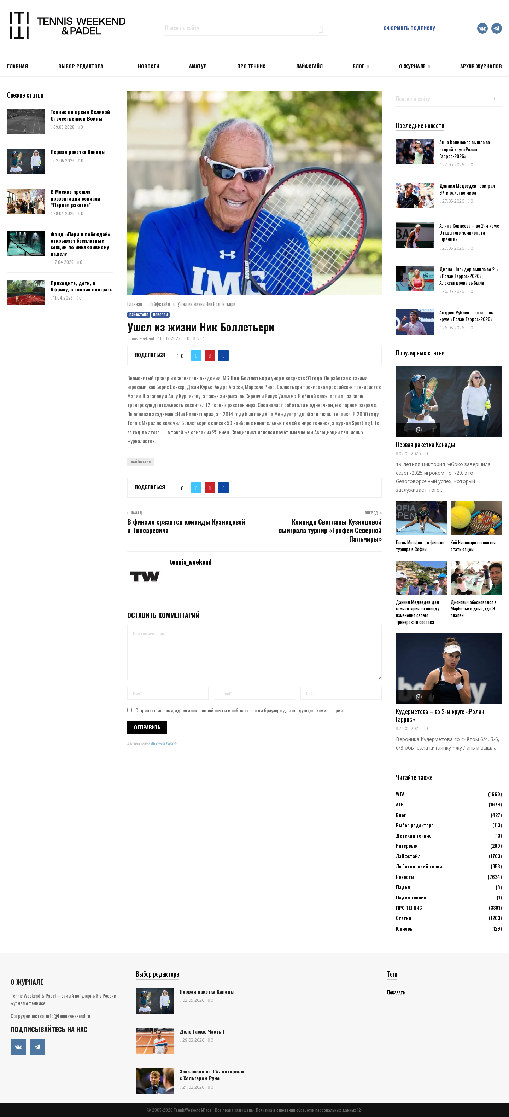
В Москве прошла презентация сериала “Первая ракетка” (75, 198)
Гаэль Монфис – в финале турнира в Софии (420, 545)
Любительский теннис (420, 866)
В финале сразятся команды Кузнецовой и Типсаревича (186, 526)
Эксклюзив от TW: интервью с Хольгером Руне (212, 1074)
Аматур (198, 66)
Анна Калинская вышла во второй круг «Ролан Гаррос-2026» (464, 148)
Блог (358, 66)
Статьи (403, 917)
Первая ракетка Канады (78, 151)
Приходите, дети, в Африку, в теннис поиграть (82, 286)
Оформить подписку (409, 27)
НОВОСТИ (148, 66)
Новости (160, 314)
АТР (400, 804)
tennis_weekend (141, 338)
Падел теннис (411, 897)
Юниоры (405, 928)
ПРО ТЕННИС (251, 66)
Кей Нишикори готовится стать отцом (473, 545)
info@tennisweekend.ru (68, 1015)
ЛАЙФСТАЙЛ (309, 66)
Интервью (406, 845)
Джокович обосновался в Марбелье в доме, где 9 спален (474, 608)
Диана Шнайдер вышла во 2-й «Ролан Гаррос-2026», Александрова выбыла (469, 275)
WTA (400, 794)
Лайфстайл (138, 314)
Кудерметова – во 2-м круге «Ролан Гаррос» (440, 715)
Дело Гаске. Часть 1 (202, 1031)
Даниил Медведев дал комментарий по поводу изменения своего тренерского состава (417, 611)
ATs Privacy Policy (162, 743)
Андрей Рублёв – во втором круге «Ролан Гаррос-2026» (466, 315)
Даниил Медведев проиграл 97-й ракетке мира (467, 189)
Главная (17, 66)
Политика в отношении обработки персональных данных (306, 1110)
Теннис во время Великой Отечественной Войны (80, 115)
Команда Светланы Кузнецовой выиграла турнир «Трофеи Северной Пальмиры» (330, 530)
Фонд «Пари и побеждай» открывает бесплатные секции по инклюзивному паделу (81, 243)
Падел (403, 887)
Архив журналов (481, 66)
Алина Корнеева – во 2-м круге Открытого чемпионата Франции (469, 232)
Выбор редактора (80, 66)
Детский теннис (414, 835)
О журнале (412, 66)
